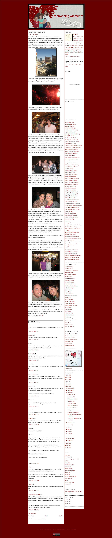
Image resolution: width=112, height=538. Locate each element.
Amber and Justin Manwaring (71, 130)
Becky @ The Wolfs (69, 135)
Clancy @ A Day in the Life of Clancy (73, 145)
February (70, 438)
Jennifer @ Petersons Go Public (72, 178)
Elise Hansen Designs (69, 278)
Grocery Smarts (68, 289)
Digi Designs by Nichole (70, 274)
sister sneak (67, 478)
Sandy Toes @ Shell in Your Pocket (73, 238)
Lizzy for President (69, 293)
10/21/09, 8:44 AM (33, 406)
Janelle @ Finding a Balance (71, 166)
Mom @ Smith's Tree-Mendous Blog (73, 224)
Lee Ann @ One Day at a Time (72, 207)
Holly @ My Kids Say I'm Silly (72, 164)
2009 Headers (68, 503)
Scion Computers (69, 309)
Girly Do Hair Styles (69, 288)
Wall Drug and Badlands (73, 412)
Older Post (61, 515)
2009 (67, 386)
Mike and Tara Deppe (69, 219)
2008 (67, 443)
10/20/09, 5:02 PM (33, 350)
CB (29, 343)
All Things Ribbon (69, 266)
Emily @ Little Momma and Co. (72, 157)
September (70, 422)
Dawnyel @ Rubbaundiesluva (71, 149)
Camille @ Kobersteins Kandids (72, 141)
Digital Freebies (68, 276)
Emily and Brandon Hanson (71, 159)
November (70, 390)
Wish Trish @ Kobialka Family (72, 259)
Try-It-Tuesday (68, 482)
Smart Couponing (69, 313)
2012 (67, 379)
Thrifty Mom (68, 322)
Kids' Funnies (68, 464)
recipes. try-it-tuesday (69, 476)
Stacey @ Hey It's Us (69, 245)
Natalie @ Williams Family (71, 226)
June (69, 429)
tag (65, 480)
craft (66, 461)
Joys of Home (68, 291)
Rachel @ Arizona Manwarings (72, 236)
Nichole (30, 399)
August (69, 425)
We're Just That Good (69, 326)
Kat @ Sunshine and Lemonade (72, 199)
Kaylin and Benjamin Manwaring (72, 203)
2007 (67, 445)
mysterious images (69, 470)
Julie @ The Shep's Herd (70, 190)
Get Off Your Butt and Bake (71, 286)
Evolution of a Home (69, 280)
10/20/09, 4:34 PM (33, 331)
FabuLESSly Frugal (69, 282)
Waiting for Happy (69, 324)
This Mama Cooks (69, 320)
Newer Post (31, 515)
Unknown (30, 418)
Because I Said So (69, 268)
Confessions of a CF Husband (71, 270)
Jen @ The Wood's (69, 168)
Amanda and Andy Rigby (70, 128)
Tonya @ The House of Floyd (71, 251)
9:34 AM (41, 315)
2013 (67, 377)
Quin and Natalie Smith (70, 234)
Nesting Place (68, 297)
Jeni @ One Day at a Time (71, 170)
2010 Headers (68, 499)
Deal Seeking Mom (69, 272)
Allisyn (30, 325)
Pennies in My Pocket (70, 301)
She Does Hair (68, 311)
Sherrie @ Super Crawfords (71, 244)
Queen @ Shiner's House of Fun (72, 232)
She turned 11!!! (71, 396)
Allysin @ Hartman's (69, 126)
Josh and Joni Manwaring (70, 188)
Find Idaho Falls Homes (70, 284)
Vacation (67, 484)
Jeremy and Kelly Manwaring (71, 184)
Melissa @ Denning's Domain (71, 217)
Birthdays (67, 457)
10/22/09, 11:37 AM (33, 480)
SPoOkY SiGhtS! (71, 394)
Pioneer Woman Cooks (70, 303)
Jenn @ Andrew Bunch (70, 172)
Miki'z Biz (67, 221)
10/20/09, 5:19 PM (33, 360)
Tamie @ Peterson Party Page (71, 249)
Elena (76, 34)
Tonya (29, 410)
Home (46, 515)
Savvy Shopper (68, 307)
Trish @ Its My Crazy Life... (71, 253)
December (70, 388)
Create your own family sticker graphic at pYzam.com (56, 529)
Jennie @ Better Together (70, 176)
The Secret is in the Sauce (70, 318)
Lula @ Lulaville (68, 211)
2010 (67, 384)
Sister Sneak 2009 (72, 403)
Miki (29, 428)
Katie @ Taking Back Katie (71, 201)
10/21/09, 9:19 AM (33, 414)
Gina (29, 364)
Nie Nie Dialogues (69, 299)
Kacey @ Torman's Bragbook (71, 194)
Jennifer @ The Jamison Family (72, 182)
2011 (67, 381)
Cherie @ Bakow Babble (70, 143)
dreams (66, 462)
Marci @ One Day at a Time (71, 215)
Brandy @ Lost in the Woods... (72, 137)
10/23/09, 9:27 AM (33, 490)
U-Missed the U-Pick (72, 399)
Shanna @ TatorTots (69, 240)
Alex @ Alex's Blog (69, 122)
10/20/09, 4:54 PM (33, 339)
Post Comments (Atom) (40, 519)
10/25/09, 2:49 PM (33, 509)
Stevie (66, 247)
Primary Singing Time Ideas (71, 305)
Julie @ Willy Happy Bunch (71, 192)
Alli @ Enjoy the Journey (70, 124)
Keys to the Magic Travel (34, 494)
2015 (67, 375)
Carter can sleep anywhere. (71, 459)
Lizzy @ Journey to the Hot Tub (72, 209)
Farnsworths (67, 161)
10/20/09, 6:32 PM (33, 382)
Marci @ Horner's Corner (70, 213)
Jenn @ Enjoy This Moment (71, 174)
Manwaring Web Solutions (71, 295)
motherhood (67, 468)
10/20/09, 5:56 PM (33, 370)
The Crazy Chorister (69, 315)
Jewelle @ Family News (70, 186)
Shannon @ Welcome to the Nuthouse (73, 242)
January (69, 440)
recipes (66, 474)
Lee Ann (30, 335)
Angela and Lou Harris (70, 132)
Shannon (30, 386)
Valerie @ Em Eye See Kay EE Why (73, 255)
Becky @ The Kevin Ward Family (72, 134)
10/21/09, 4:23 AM (33, 396)
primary (66, 472)
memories (67, 466)
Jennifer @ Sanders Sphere (71, 180)
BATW (66, 455)
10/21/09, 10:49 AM (33, 424)
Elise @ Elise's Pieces (70, 155)
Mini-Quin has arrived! (73, 405)
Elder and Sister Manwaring (71, 153)
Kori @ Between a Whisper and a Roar (73, 205)
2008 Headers (68, 501)
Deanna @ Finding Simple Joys (72, 151)
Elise (29, 467)
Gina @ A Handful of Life (71, 163)
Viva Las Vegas (33, 34)
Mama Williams (32, 374)
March (69, 436)
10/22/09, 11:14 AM (33, 463)
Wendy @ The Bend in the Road (72, 257)
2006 (67, 447)
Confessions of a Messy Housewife (72, 147)
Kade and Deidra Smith (70, 197)
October (69, 392)
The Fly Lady (68, 317)
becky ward (31, 353)
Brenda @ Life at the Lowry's (71, 139)
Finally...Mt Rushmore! (73, 410)
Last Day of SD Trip (72, 407)
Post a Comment (32, 513)
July (68, 427)
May (69, 431)
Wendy (30, 484)
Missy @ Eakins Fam (69, 223)
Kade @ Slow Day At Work (71, 195)
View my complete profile (72, 56)
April (69, 433)
